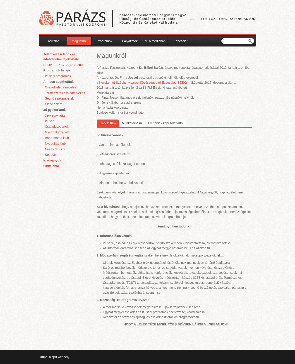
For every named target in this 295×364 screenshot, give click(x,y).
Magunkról (79, 41)
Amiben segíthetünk (58, 81)
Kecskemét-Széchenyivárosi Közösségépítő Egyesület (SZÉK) (143, 82)
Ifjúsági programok (58, 76)
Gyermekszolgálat (57, 132)
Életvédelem (53, 104)
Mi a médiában (155, 41)
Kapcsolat (180, 41)
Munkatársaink (132, 123)
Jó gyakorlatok (54, 110)
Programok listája (56, 70)
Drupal (43, 357)
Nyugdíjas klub (55, 143)
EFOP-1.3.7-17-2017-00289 (63, 65)
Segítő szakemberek (59, 98)
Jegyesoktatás (55, 115)
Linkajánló (51, 166)
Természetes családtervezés (65, 93)
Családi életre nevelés (60, 87)
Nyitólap (54, 41)
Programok (104, 41)
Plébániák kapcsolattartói (166, 123)
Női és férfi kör (55, 149)
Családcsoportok (57, 126)
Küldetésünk (109, 123)
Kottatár (50, 154)
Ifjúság (49, 121)
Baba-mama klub (57, 138)
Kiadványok (52, 160)
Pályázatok (129, 41)
